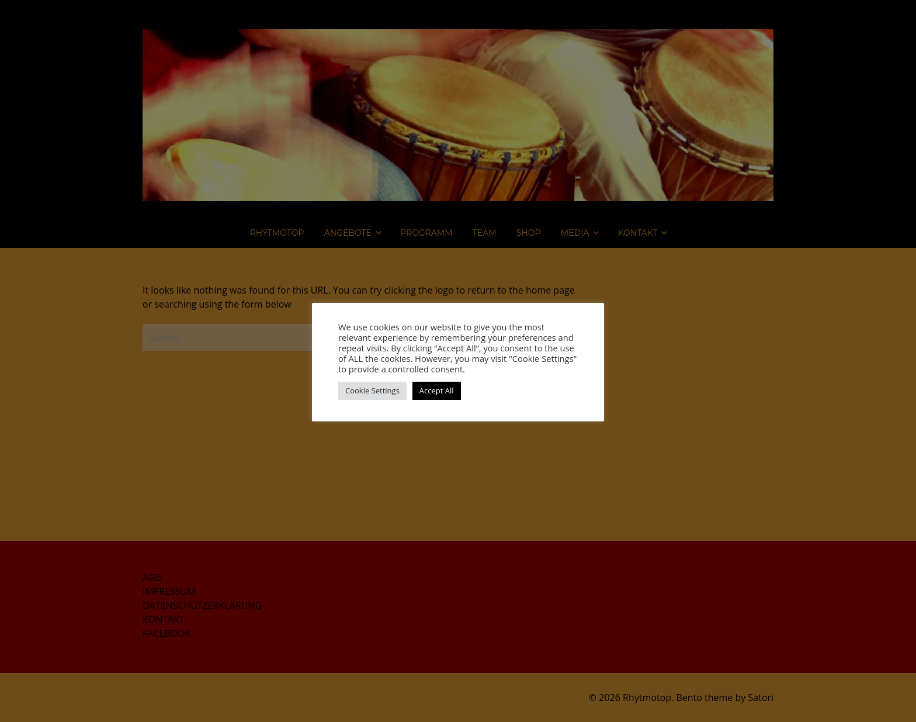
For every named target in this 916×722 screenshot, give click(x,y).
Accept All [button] (436, 390)
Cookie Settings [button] (372, 390)
